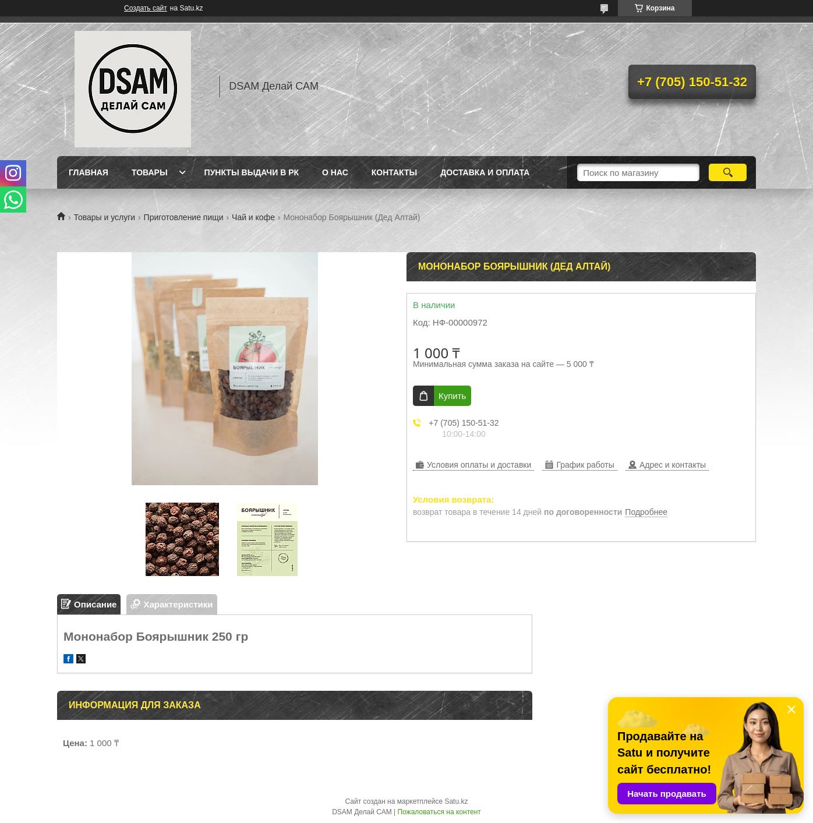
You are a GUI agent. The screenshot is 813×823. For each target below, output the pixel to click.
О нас (335, 172)
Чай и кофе (253, 217)
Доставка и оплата (484, 172)
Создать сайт (145, 8)
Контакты (394, 172)
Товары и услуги (104, 217)
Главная (88, 172)
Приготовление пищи (184, 217)
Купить (452, 396)
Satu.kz (456, 801)
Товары (150, 172)
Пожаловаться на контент (438, 812)
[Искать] (728, 172)
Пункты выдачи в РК (251, 172)
